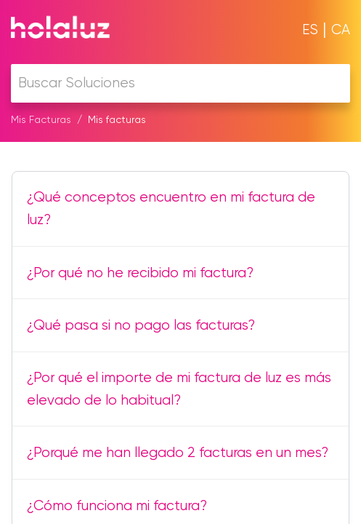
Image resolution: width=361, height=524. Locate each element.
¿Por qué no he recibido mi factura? (140, 272)
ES (310, 29)
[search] (180, 83)
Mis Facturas (41, 119)
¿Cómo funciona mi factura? (117, 505)
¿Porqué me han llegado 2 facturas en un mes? (177, 452)
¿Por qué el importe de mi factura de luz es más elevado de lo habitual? (179, 388)
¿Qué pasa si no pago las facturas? (141, 325)
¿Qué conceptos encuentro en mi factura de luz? (171, 208)
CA (340, 29)
